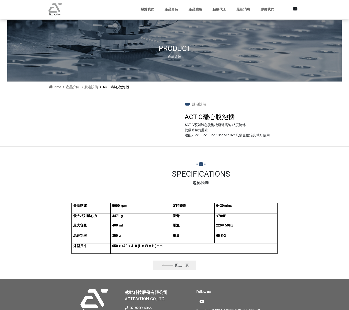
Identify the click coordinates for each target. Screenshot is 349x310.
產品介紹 (73, 87)
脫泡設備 (91, 87)
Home (54, 87)
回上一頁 (175, 268)
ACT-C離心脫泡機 (116, 87)
